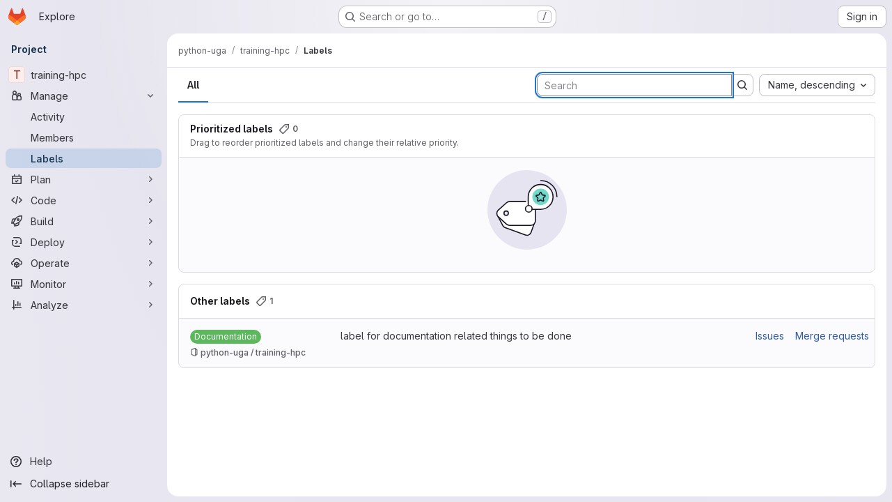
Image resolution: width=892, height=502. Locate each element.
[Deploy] (84, 242)
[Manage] (84, 95)
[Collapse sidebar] (84, 484)
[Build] (84, 221)
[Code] (84, 200)
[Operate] (84, 263)
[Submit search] (742, 85)
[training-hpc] (84, 74)
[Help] (84, 461)
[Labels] (84, 158)
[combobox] (817, 85)
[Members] (84, 137)
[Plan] (84, 179)
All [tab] (193, 85)
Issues (770, 336)
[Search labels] (634, 85)
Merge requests (832, 336)
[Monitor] (84, 284)
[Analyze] (84, 304)
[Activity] (84, 116)
